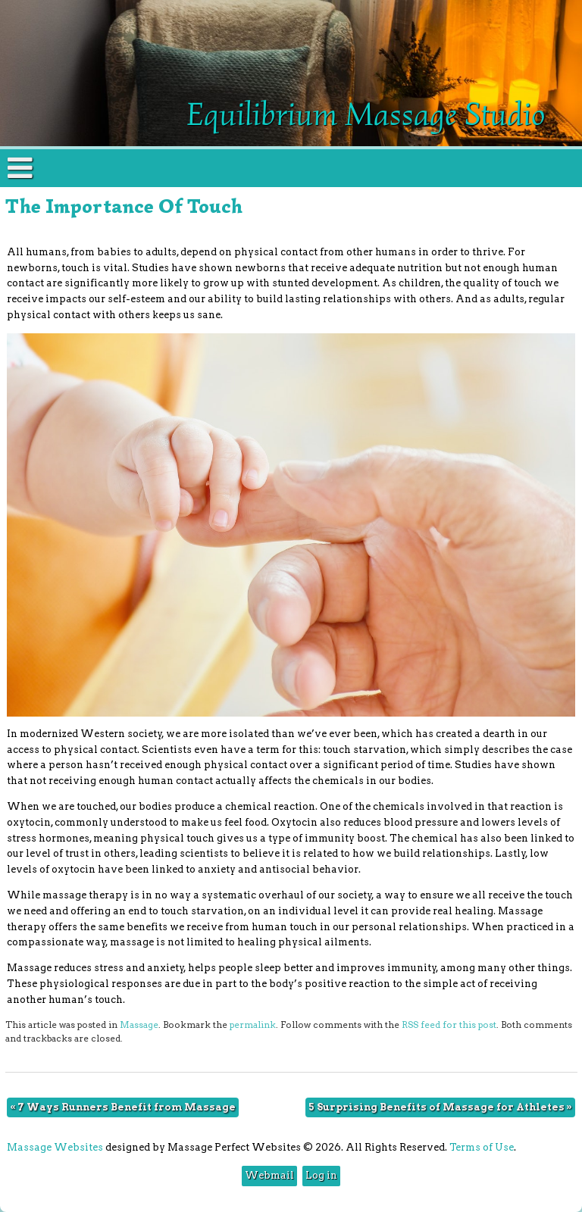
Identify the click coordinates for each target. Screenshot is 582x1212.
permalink (253, 1025)
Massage (139, 1025)
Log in (321, 1175)
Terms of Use (481, 1147)
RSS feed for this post (449, 1025)
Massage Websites (55, 1147)
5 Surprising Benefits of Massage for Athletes (440, 1107)
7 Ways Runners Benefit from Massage (123, 1107)
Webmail (269, 1175)
